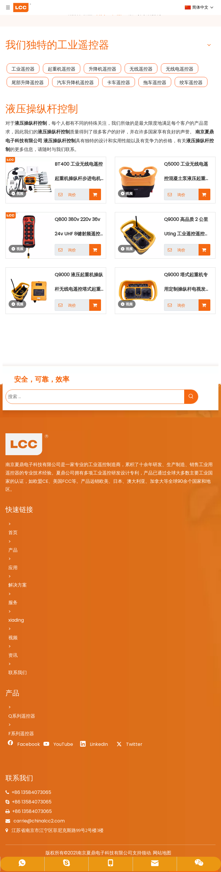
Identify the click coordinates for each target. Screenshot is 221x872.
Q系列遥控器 (21, 716)
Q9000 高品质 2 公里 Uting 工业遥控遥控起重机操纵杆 (186, 228)
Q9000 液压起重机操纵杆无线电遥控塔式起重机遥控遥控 (80, 283)
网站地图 (162, 853)
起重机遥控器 (61, 69)
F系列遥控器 (21, 733)
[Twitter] (132, 744)
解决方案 (17, 585)
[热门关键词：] (191, 397)
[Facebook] (23, 744)
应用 (13, 567)
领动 (146, 853)
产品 (13, 550)
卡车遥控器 (118, 82)
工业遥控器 (23, 69)
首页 (13, 532)
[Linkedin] (95, 744)
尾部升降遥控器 (28, 82)
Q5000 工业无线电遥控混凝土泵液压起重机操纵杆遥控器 (187, 173)
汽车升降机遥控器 (75, 82)
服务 (13, 602)
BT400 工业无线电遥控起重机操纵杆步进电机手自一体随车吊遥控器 (80, 173)
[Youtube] (59, 744)
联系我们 (17, 672)
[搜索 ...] (95, 397)
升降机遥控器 (102, 69)
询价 (65, 194)
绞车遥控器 (191, 82)
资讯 (13, 655)
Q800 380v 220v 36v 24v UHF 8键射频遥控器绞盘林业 (80, 228)
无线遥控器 (141, 69)
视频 (13, 637)
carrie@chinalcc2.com (38, 821)
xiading (16, 620)
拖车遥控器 (154, 82)
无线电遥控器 (179, 69)
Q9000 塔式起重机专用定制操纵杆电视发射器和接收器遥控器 (187, 283)
